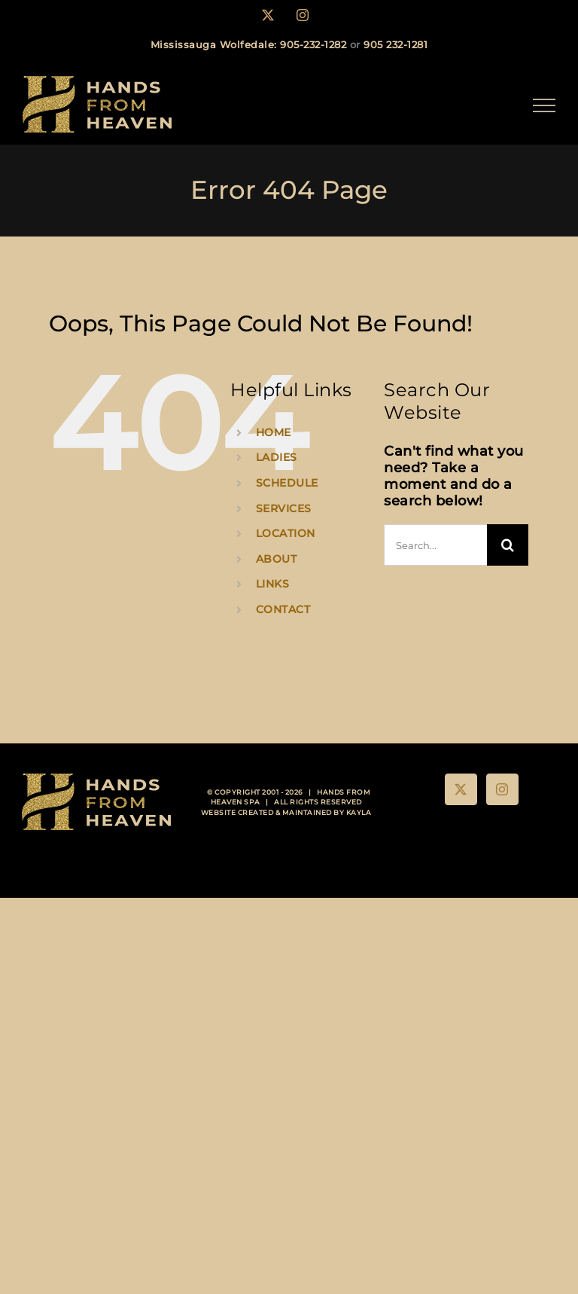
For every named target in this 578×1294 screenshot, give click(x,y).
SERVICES (284, 508)
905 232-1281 (395, 44)
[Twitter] (461, 789)
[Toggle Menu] (544, 105)
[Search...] (435, 545)
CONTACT (283, 609)
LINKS (273, 584)
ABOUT (276, 559)
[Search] (507, 545)
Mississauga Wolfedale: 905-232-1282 (249, 44)
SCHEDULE (287, 483)
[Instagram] (502, 789)
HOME (273, 432)
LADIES (276, 457)
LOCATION (285, 533)
